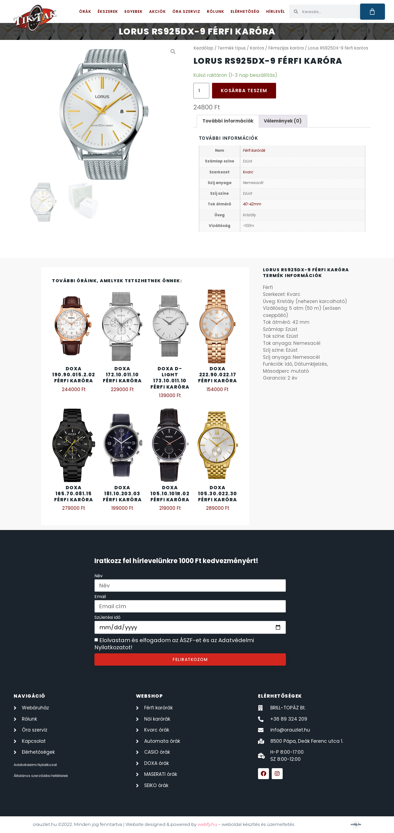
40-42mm (252, 204)
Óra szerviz (186, 11)
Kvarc (248, 172)
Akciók (157, 11)
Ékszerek (108, 11)
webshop (149, 696)
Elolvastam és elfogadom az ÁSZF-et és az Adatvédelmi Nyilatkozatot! (174, 644)
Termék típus (232, 48)
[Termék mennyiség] (201, 90)
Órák (85, 11)
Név (98, 576)
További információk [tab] (227, 121)
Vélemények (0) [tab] (283, 121)
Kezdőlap (203, 48)
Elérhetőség (245, 11)
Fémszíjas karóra (286, 48)
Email (100, 597)
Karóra (257, 48)
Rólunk (215, 11)
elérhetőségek (280, 696)
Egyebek (133, 11)
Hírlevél (275, 11)
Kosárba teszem (244, 90)
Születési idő (107, 618)
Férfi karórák (254, 150)
